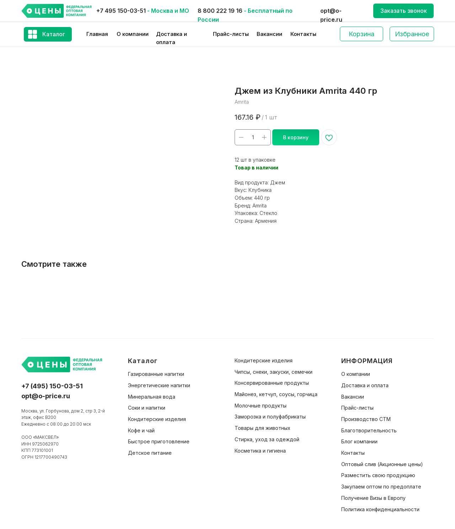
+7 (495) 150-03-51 (52, 386)
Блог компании (359, 441)
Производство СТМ (366, 419)
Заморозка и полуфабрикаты (270, 417)
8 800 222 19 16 (220, 10)
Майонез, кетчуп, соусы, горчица (276, 394)
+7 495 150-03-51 (121, 10)
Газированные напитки (156, 374)
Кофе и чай (141, 430)
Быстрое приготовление (158, 441)
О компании (133, 34)
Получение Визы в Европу (373, 498)
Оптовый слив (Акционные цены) (382, 464)
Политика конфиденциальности (380, 509)
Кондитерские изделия (157, 419)
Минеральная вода (151, 397)
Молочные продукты (261, 406)
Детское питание (150, 453)
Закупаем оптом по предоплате (381, 487)
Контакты (303, 34)
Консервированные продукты (272, 383)
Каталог (53, 34)
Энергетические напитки (159, 385)
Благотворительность (369, 430)
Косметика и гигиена (260, 451)
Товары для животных (262, 428)
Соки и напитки (146, 408)
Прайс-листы (231, 34)
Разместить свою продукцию (378, 475)
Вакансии (269, 34)
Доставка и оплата (365, 385)
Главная (97, 34)
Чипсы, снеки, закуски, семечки (273, 372)
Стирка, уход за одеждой (267, 439)
